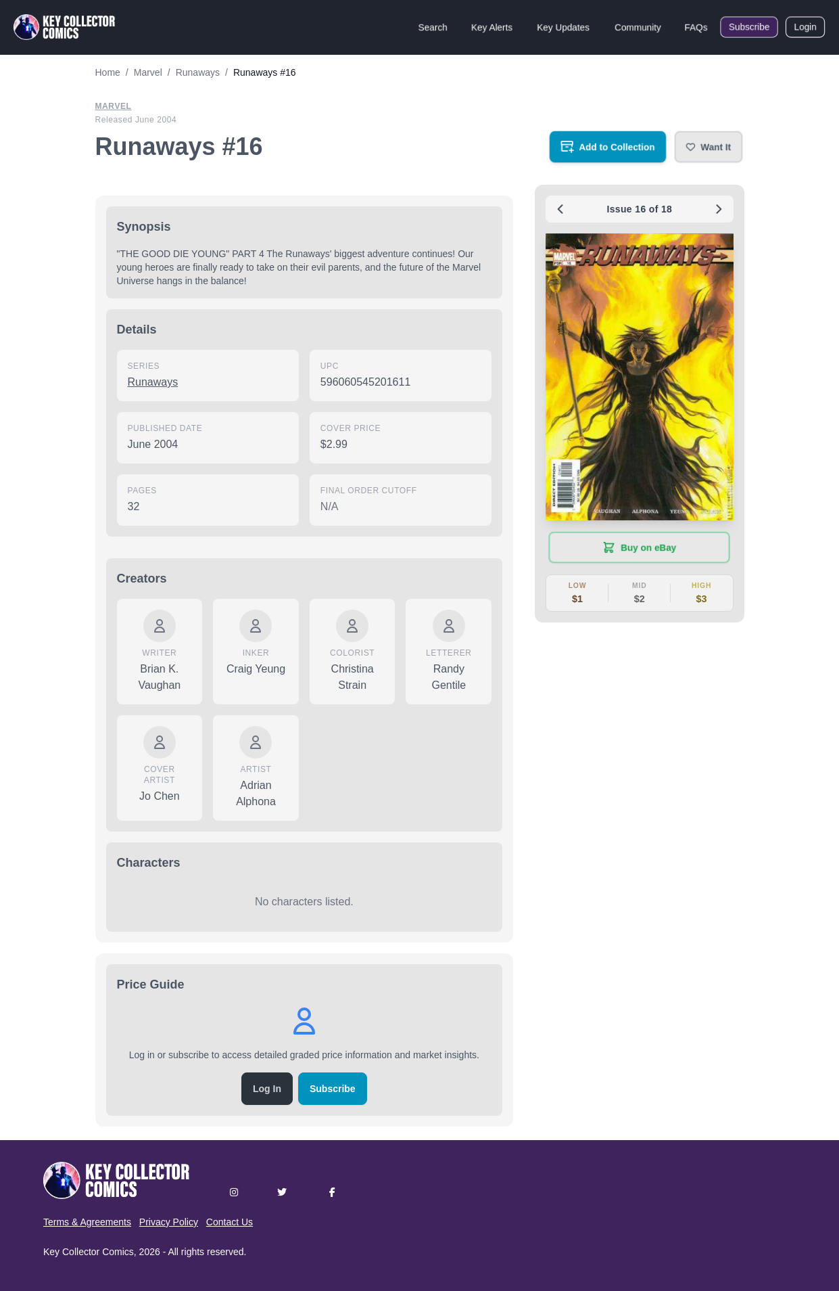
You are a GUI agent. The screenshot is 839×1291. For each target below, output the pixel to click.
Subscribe (749, 27)
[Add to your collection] (608, 147)
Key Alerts (492, 27)
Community (638, 27)
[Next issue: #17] (719, 209)
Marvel (113, 106)
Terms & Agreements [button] (87, 1222)
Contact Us (229, 1222)
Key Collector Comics (88, 1251)
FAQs (696, 27)
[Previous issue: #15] (560, 209)
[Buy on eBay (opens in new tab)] (639, 547)
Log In (267, 1088)
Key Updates (563, 27)
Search (433, 27)
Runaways (153, 382)
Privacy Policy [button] (168, 1222)
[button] (708, 147)
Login (805, 27)
